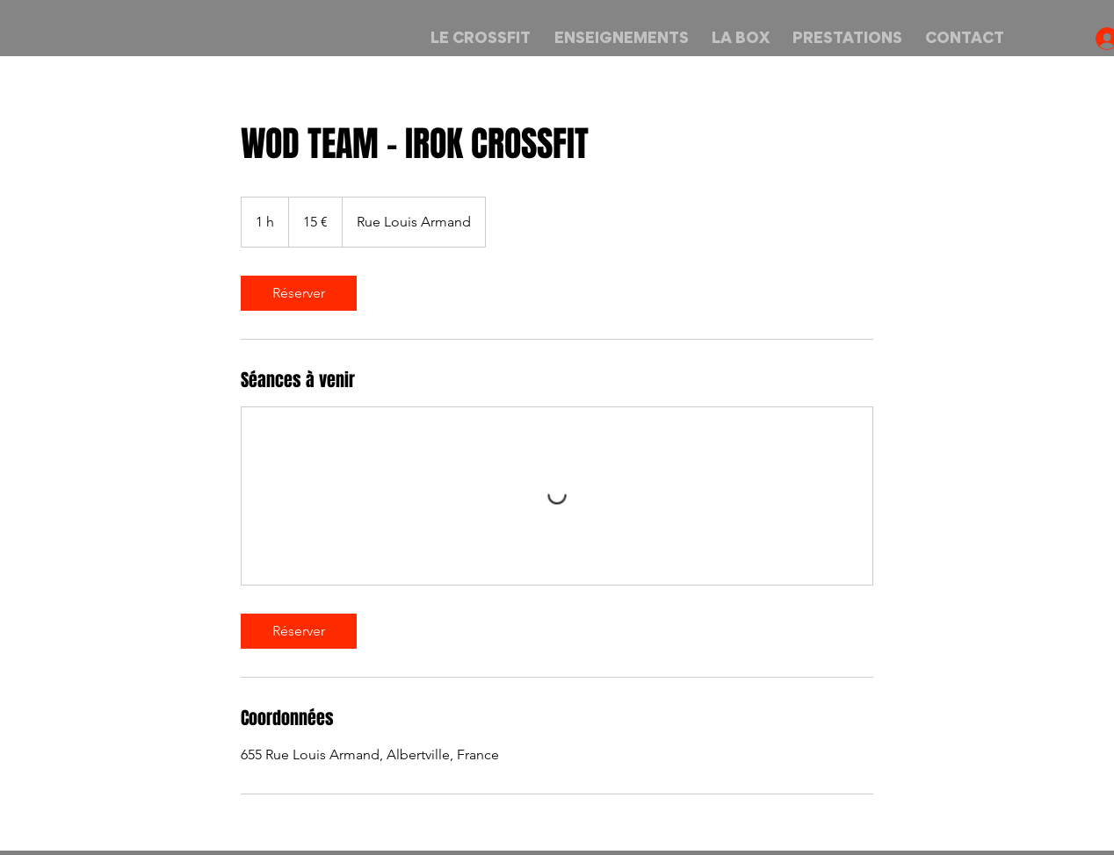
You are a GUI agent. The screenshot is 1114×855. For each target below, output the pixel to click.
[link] (299, 293)
